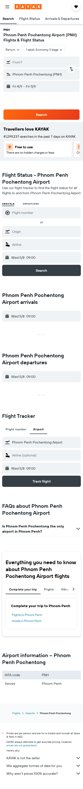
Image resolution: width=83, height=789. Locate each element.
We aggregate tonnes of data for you (43, 765)
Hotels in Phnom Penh (27, 621)
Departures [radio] (31, 203)
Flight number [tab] (16, 429)
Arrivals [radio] (8, 203)
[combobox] (12, 49)
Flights (16, 713)
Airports (30, 713)
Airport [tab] (38, 429)
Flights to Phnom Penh (27, 615)
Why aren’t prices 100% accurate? (43, 773)
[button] (7, 6)
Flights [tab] (49, 589)
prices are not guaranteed (21, 745)
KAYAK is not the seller (43, 758)
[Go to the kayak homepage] (28, 6)
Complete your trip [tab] (23, 589)
